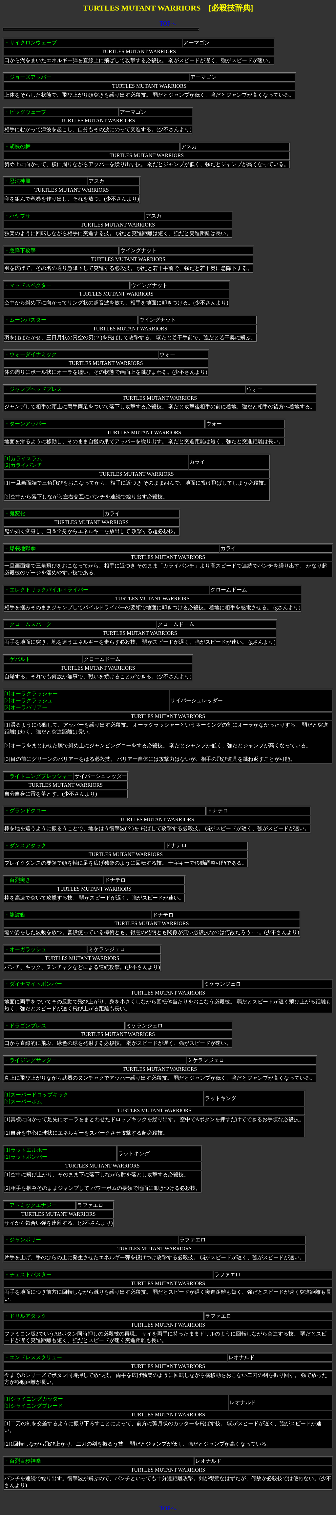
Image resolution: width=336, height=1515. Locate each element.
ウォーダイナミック (33, 354)
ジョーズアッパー (31, 77)
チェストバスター (31, 1274)
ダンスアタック (28, 845)
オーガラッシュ (28, 949)
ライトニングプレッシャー (41, 776)
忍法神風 (20, 181)
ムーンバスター (28, 320)
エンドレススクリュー (36, 1357)
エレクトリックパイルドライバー (49, 589)
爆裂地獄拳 (23, 548)
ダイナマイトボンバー (36, 984)
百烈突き (20, 880)
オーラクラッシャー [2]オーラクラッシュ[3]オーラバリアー (31, 700)
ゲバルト (20, 659)
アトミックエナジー (33, 1205)
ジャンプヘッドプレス (36, 389)
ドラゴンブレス (28, 1025)
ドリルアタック (28, 1316)
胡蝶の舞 (20, 146)
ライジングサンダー (33, 1060)
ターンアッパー (28, 423)
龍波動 (17, 915)
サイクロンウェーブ (33, 42)
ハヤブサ (20, 216)
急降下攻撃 (23, 250)
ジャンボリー (25, 1239)
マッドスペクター (31, 285)
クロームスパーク (31, 624)
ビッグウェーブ (28, 112)
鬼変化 (17, 513)
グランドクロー (28, 810)
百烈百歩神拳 (25, 1461)
